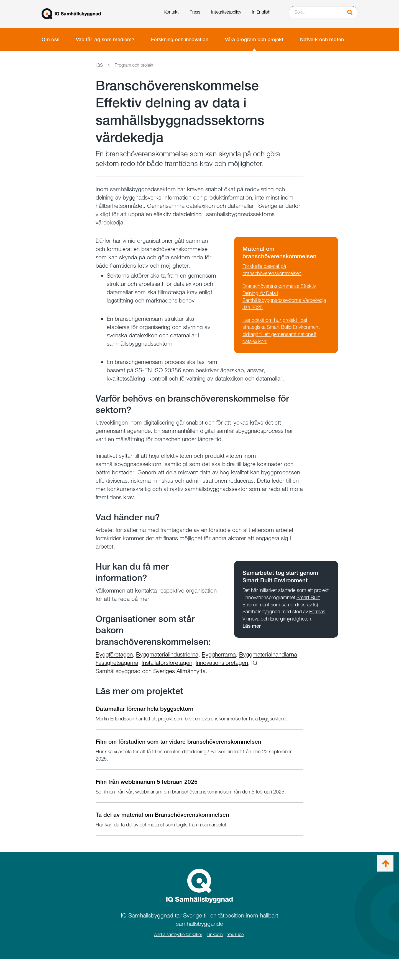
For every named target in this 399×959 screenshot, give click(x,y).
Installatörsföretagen (167, 662)
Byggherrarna (219, 654)
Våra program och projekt (254, 39)
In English (261, 12)
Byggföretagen (114, 654)
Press (195, 12)
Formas (317, 611)
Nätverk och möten (322, 39)
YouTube (235, 934)
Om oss (50, 39)
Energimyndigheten (290, 619)
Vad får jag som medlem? (105, 39)
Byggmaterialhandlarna (268, 654)
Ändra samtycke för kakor (178, 934)
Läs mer (251, 626)
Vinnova (250, 619)
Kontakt (171, 12)
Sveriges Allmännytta (179, 671)
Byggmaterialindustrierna (167, 654)
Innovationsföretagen (222, 662)
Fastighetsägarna (117, 662)
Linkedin (215, 934)
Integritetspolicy (226, 12)
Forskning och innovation (179, 39)
